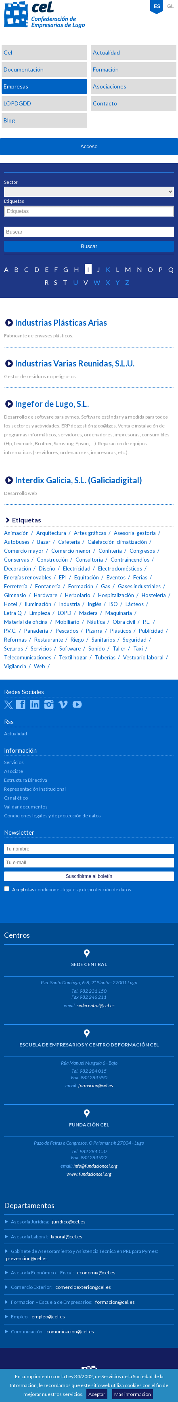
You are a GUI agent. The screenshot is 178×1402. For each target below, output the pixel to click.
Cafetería (69, 542)
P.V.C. (10, 630)
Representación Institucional (35, 789)
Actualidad (106, 52)
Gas (105, 586)
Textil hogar (73, 657)
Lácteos (135, 604)
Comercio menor (71, 550)
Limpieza (39, 613)
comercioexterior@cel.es (83, 1287)
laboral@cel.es (66, 1237)
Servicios (41, 648)
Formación (106, 69)
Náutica (96, 622)
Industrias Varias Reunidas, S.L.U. (74, 363)
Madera (88, 613)
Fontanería (48, 586)
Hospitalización (116, 595)
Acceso (89, 146)
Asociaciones (109, 86)
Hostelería (154, 595)
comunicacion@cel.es (70, 1331)
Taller (119, 648)
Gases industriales (139, 586)
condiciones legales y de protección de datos (83, 889)
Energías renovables (27, 577)
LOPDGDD (17, 103)
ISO (113, 604)
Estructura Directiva (25, 780)
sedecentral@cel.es (96, 1005)
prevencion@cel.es (27, 1258)
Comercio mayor (24, 550)
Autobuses (16, 542)
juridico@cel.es (69, 1222)
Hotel (10, 604)
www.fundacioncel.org (89, 1174)
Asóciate (13, 771)
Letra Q (13, 613)
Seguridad (135, 639)
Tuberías (105, 657)
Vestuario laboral (143, 657)
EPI (63, 577)
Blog (9, 120)
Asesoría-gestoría (135, 533)
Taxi (138, 648)
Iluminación (38, 604)
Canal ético (16, 798)
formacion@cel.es (95, 1085)
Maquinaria (118, 613)
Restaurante (48, 639)
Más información (132, 1394)
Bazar (43, 542)
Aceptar (96, 1394)
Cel (8, 52)
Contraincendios (130, 559)
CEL (44, 15)
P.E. (147, 622)
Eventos (116, 577)
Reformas (15, 639)
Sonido (96, 648)
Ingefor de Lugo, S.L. (52, 403)
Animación (16, 533)
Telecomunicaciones (27, 657)
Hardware (45, 595)
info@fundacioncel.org (95, 1166)
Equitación (86, 577)
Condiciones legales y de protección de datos (52, 816)
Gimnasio (15, 595)
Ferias (140, 577)
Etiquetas (14, 201)
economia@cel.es (96, 1272)
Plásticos (120, 630)
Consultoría (89, 559)
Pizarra (94, 630)
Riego (77, 639)
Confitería (110, 550)
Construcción (52, 559)
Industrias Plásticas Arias (61, 322)
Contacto (105, 103)
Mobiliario (67, 622)
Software (70, 648)
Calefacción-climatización (117, 542)
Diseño (47, 568)
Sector (11, 182)
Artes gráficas (90, 533)
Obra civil (124, 622)
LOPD (64, 613)
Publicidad (151, 630)
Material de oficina (26, 622)
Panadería (36, 630)
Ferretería (15, 586)
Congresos (142, 550)
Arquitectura (51, 533)
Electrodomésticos (120, 568)
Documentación (24, 69)
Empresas (16, 86)
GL (170, 6)
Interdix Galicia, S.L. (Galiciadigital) (78, 480)
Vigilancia (15, 666)
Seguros (13, 648)
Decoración (17, 568)
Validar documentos (26, 807)
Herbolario (77, 595)
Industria (69, 604)
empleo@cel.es (48, 1317)
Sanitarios (103, 639)
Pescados (67, 630)
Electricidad (76, 568)
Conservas (16, 559)
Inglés (94, 604)
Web (39, 666)
